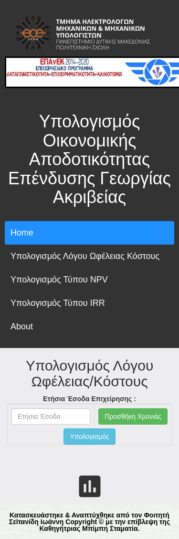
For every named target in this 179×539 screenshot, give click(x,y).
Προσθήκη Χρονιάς (133, 416)
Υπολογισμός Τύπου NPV (59, 279)
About (22, 326)
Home (22, 232)
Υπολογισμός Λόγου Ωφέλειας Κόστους (85, 256)
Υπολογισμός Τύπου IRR (58, 303)
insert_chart (89, 486)
